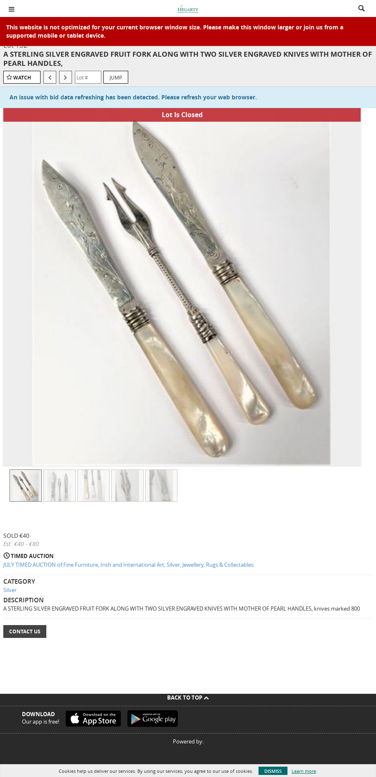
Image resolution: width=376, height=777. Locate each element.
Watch (22, 77)
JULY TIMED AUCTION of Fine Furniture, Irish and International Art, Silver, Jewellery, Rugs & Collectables (128, 564)
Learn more (304, 771)
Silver (10, 590)
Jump (116, 77)
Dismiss (273, 771)
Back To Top (188, 697)
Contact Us (25, 631)
